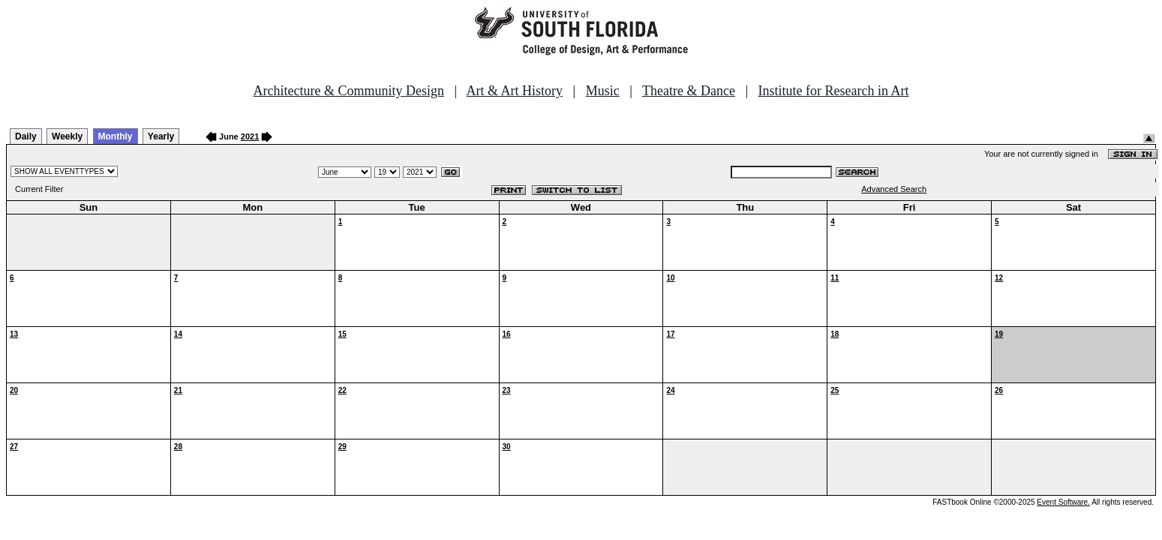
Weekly (67, 136)
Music (603, 90)
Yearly (161, 136)
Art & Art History (515, 90)
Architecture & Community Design (349, 90)
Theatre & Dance (688, 90)
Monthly (115, 136)
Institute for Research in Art (833, 90)
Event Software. (1063, 502)
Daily (26, 136)
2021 (250, 136)
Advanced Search (893, 189)
